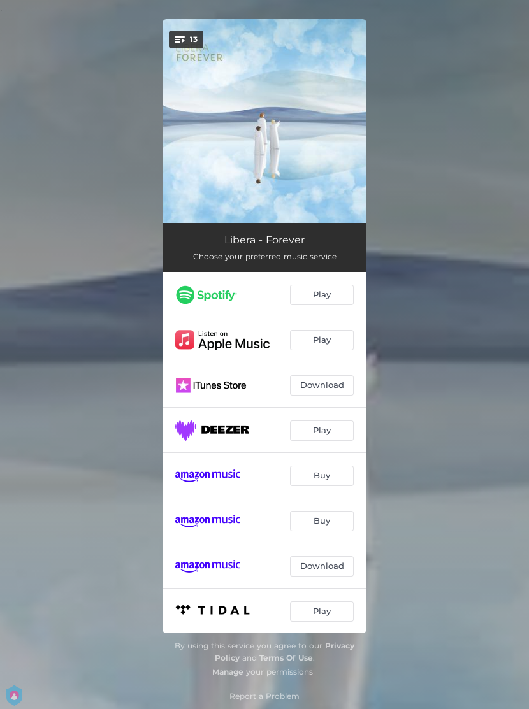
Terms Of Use (286, 657)
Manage (227, 672)
